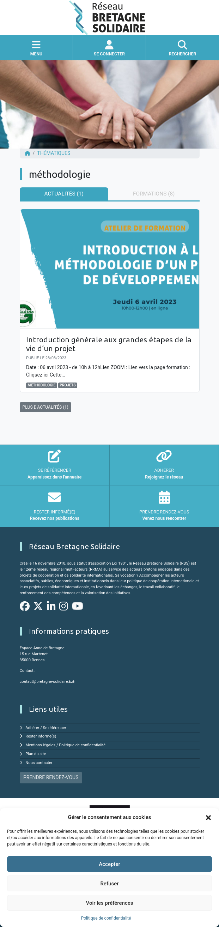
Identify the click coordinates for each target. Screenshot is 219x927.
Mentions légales (40, 745)
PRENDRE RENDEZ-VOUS (50, 777)
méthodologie (41, 385)
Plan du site (35, 754)
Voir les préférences (109, 903)
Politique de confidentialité (106, 918)
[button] (208, 817)
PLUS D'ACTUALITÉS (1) (45, 407)
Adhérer (32, 728)
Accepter (109, 864)
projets (68, 385)
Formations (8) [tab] (154, 194)
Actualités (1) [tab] (64, 194)
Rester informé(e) (40, 736)
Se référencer (54, 728)
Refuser (109, 883)
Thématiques (53, 153)
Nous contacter (38, 762)
